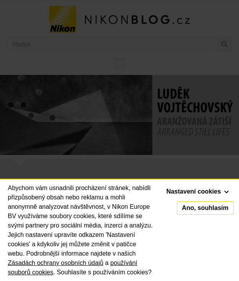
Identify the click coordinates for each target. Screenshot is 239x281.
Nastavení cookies (197, 191)
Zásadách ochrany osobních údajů (55, 263)
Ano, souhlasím (205, 208)
